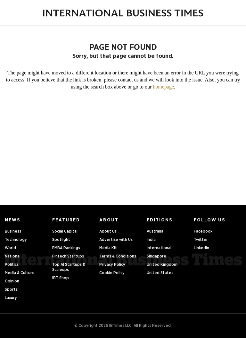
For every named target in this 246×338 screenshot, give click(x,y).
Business (13, 231)
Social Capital (65, 231)
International (159, 248)
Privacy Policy (112, 265)
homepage (163, 86)
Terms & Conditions (117, 256)
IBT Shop (60, 278)
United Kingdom (162, 265)
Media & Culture (20, 273)
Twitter (201, 240)
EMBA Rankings (66, 248)
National (12, 256)
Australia (155, 231)
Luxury (11, 298)
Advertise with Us (116, 240)
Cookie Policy (112, 273)
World (10, 248)
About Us (108, 231)
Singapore (156, 256)
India (151, 240)
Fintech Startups (68, 256)
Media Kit (108, 248)
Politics (12, 265)
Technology (16, 240)
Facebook (203, 231)
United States (160, 273)
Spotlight (61, 240)
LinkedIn (201, 248)
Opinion (12, 281)
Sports (11, 290)
